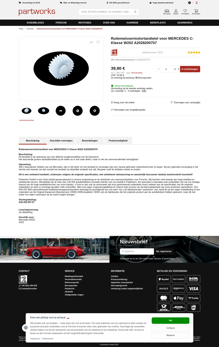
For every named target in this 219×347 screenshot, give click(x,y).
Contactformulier (29, 288)
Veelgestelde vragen (74, 295)
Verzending (136, 73)
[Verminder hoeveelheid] (159, 69)
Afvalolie (69, 292)
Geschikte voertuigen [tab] (61, 140)
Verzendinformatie (73, 279)
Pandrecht (69, 288)
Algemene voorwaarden (122, 282)
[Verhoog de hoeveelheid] (178, 69)
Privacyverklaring (119, 279)
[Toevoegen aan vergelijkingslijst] (91, 42)
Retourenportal (72, 282)
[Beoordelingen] (194, 52)
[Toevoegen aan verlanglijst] (98, 42)
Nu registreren (164, 251)
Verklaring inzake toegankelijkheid (127, 288)
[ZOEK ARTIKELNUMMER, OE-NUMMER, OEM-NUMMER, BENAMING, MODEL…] (105, 12)
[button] (196, 2)
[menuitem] (35, 23)
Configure (170, 328)
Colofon (114, 276)
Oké (170, 320)
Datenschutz (48, 338)
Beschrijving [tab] (32, 140)
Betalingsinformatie (74, 276)
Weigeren (170, 335)
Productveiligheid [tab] (118, 140)
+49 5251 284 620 (29, 285)
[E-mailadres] (137, 251)
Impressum (35, 338)
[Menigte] (167, 69)
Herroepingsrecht (119, 285)
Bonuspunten (71, 285)
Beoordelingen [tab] (90, 140)
